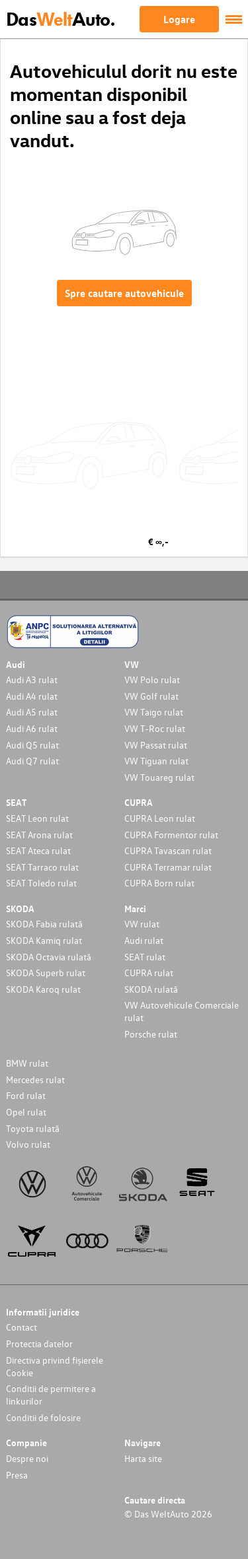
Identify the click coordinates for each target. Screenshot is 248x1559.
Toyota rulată (33, 1128)
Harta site (143, 1458)
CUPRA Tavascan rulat (168, 850)
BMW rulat (27, 1063)
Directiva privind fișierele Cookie (54, 1366)
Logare (179, 19)
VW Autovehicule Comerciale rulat (181, 1011)
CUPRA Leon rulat (159, 818)
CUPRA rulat (148, 972)
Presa (17, 1475)
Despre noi (27, 1458)
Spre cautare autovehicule (124, 293)
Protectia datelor (39, 1343)
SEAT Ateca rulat (38, 850)
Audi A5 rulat (32, 712)
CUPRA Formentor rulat (171, 834)
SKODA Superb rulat (45, 972)
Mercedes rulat (35, 1079)
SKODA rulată (151, 989)
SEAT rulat (144, 956)
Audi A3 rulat (32, 679)
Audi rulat (143, 940)
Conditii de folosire (43, 1417)
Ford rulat (26, 1095)
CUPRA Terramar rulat (168, 867)
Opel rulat (26, 1112)
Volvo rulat (28, 1144)
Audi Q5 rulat (32, 745)
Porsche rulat (150, 1034)
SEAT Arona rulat (39, 834)
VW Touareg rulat (159, 777)
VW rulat (141, 923)
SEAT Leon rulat (37, 818)
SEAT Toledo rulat (41, 883)
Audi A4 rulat (32, 696)
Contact (21, 1327)
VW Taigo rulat (153, 712)
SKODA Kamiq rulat (44, 940)
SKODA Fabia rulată (44, 923)
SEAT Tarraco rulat (42, 867)
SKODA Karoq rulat (43, 989)
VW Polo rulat (152, 679)
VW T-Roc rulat (154, 728)
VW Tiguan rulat (156, 760)
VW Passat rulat (155, 745)
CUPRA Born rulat (159, 883)
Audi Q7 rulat (32, 760)
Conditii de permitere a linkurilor (51, 1394)
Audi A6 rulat (32, 728)
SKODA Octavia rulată (48, 956)
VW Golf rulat (151, 696)
